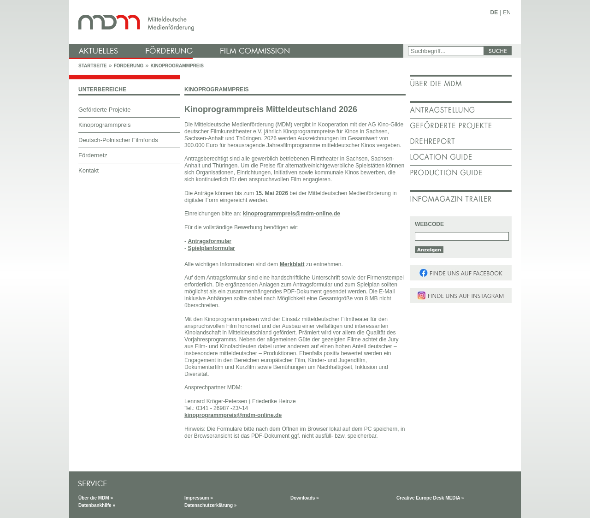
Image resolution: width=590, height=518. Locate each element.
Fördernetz (92, 155)
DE (494, 12)
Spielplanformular (211, 248)
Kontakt (88, 170)
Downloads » (304, 497)
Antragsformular (209, 241)
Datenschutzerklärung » (210, 505)
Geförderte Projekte (104, 109)
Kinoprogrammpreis (177, 65)
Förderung (128, 65)
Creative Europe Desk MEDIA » (430, 497)
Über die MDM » (95, 497)
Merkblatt (292, 264)
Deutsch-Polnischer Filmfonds (118, 140)
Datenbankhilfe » (96, 505)
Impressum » (198, 497)
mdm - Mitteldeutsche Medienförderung (237, 22)
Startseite (92, 65)
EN (507, 12)
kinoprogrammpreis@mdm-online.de (291, 213)
